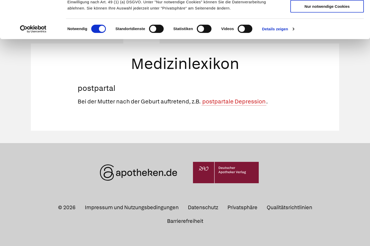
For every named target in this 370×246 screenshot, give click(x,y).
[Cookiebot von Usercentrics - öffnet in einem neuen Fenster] (33, 64)
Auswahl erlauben (327, 27)
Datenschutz (203, 207)
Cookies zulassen (327, 12)
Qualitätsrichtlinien (289, 207)
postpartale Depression (234, 101)
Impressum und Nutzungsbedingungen (132, 207)
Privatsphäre (242, 207)
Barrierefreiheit (185, 221)
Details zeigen (275, 64)
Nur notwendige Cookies (327, 41)
